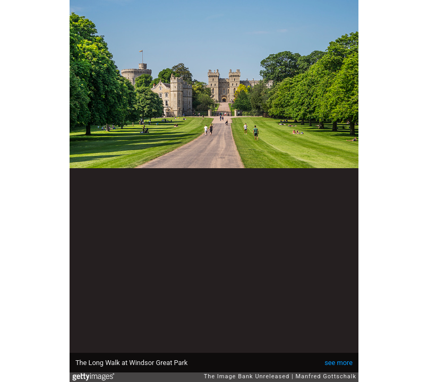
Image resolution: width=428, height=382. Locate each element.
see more (338, 363)
